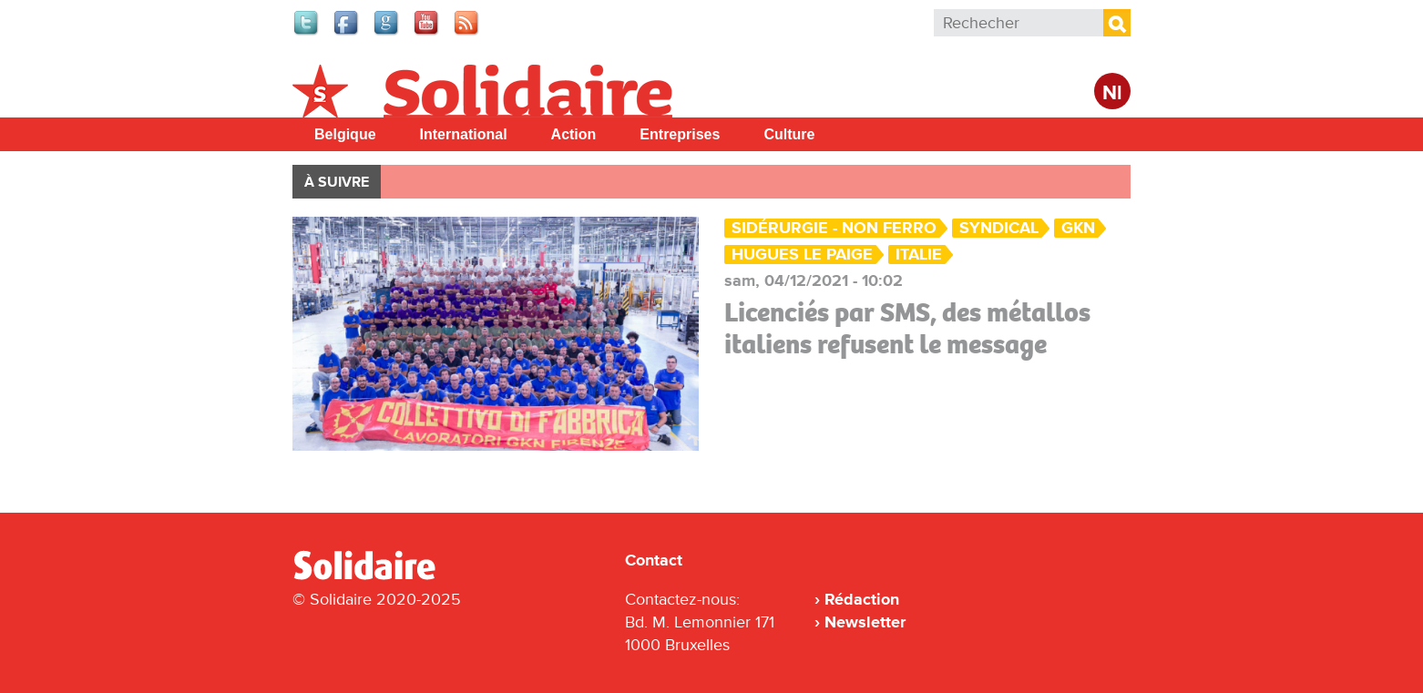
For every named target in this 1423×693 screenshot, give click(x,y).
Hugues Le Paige (802, 254)
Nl (1112, 93)
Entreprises (680, 134)
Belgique (345, 134)
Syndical (999, 228)
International (463, 134)
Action (574, 134)
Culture (788, 134)
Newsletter (865, 622)
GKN (1078, 228)
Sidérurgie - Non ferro (834, 228)
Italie (919, 254)
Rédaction (861, 599)
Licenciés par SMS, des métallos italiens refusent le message (907, 328)
